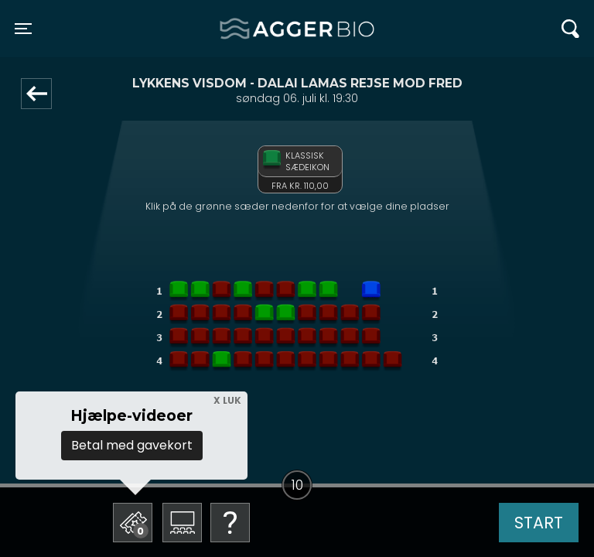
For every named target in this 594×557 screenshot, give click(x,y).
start (538, 522)
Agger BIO (257, 28)
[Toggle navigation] (23, 29)
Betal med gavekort (132, 445)
